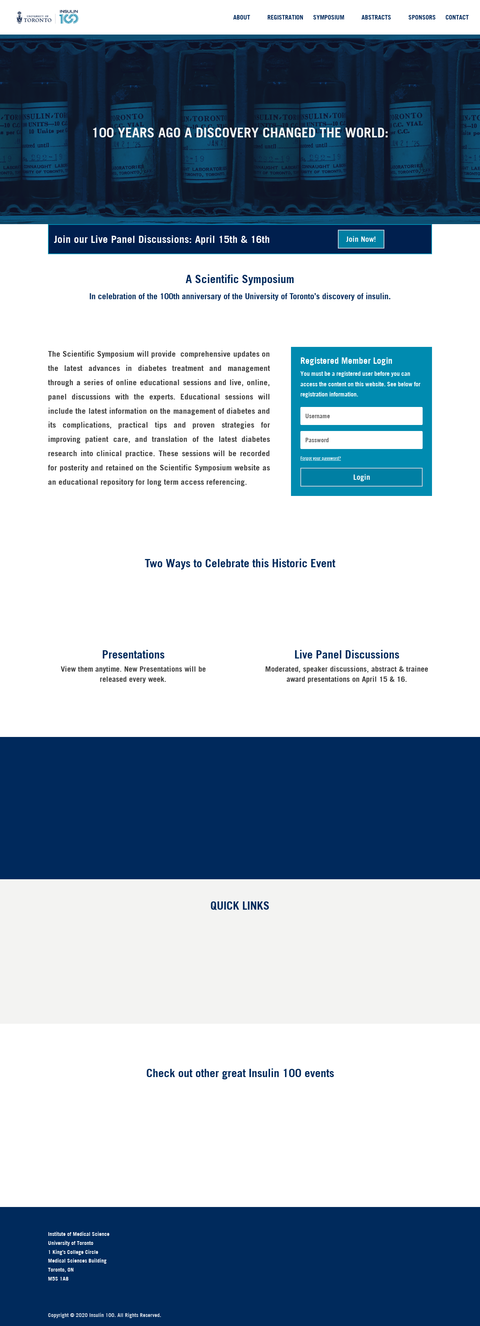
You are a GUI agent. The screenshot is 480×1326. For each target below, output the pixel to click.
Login (361, 477)
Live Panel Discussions (346, 654)
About (241, 18)
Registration (285, 18)
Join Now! (361, 239)
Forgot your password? (320, 458)
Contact (457, 18)
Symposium (328, 18)
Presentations (133, 654)
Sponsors (422, 18)
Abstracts (376, 18)
